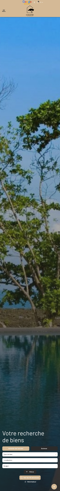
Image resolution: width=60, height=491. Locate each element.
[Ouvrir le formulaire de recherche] (30, 473)
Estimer (44, 450)
